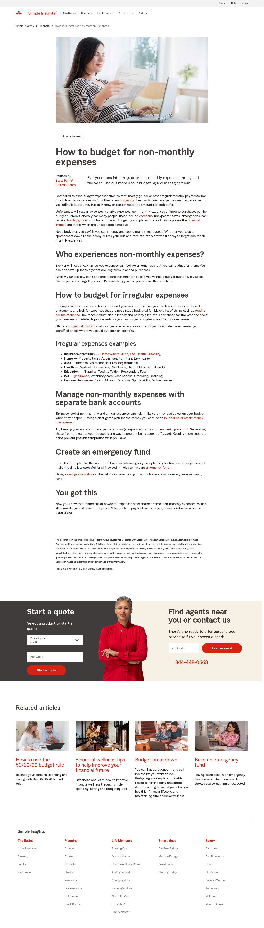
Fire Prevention (215, 856)
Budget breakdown (156, 760)
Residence (24, 872)
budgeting (127, 200)
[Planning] (86, 13)
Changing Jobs (121, 880)
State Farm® (66, 183)
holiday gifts (75, 220)
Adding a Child (121, 872)
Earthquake (213, 848)
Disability (154, 354)
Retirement (72, 896)
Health (141, 354)
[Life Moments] (105, 13)
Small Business (74, 904)
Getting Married (122, 856)
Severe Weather (216, 880)
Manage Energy (168, 856)
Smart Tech (166, 864)
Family (22, 864)
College (69, 848)
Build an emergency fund (216, 762)
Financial (70, 864)
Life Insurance (73, 888)
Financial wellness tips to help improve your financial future (100, 765)
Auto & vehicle (27, 848)
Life (132, 354)
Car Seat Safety (168, 848)
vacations (146, 216)
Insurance (82, 376)
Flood (209, 864)
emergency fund (157, 467)
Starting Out (119, 848)
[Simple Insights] (42, 15)
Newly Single (120, 896)
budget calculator (80, 326)
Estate (69, 856)
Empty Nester (120, 912)
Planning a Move (122, 888)
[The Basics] (69, 13)
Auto (124, 354)
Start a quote (46, 670)
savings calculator (79, 474)
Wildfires (211, 896)
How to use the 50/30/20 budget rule (40, 762)
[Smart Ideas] (126, 13)
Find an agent (222, 648)
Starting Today (168, 872)
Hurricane (212, 872)
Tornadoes (212, 888)
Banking (23, 856)
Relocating (118, 904)
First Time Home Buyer (126, 864)
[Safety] (142, 13)
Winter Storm (214, 904)
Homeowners (109, 354)
